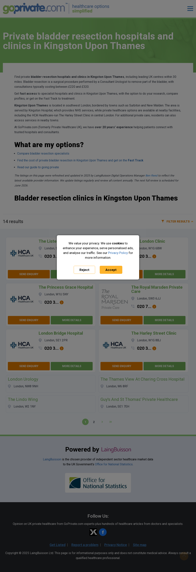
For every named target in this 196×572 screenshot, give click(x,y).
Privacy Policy (118, 253)
